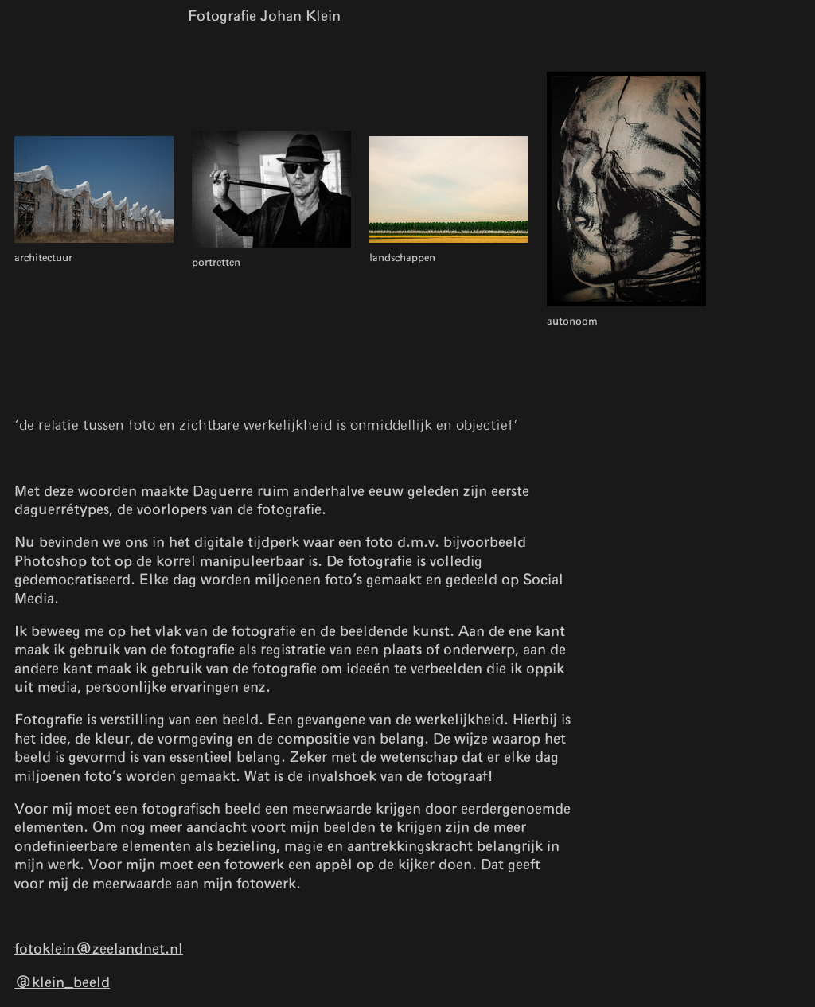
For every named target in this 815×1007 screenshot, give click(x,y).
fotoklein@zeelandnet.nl (98, 950)
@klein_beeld (62, 983)
